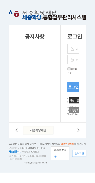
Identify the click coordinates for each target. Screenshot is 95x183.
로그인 (73, 86)
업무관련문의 (60, 150)
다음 (78, 130)
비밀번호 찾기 (74, 111)
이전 (16, 130)
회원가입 (74, 100)
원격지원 (79, 153)
